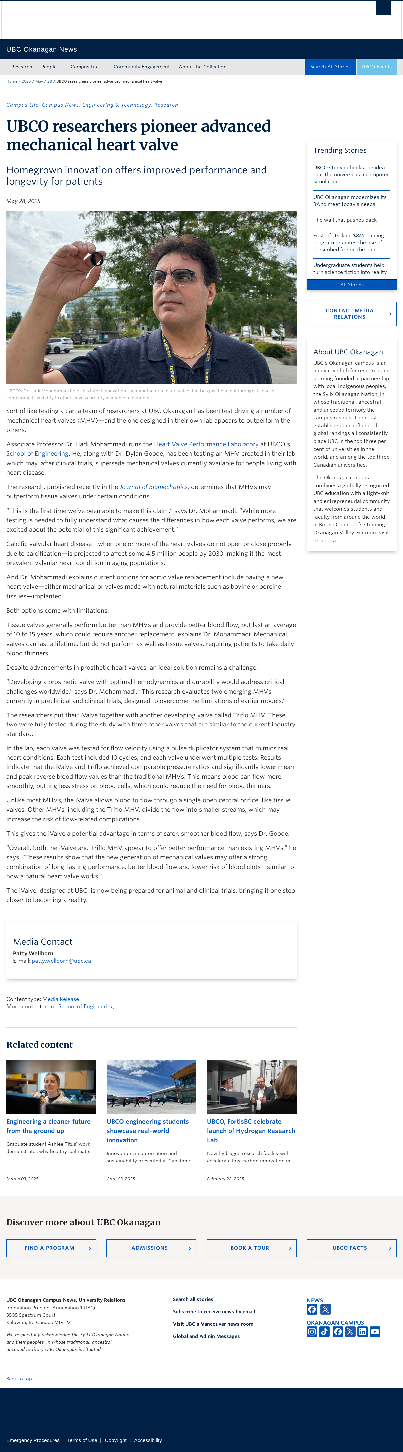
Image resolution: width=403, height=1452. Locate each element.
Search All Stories (330, 66)
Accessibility (148, 1440)
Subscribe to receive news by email (214, 1311)
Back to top (22, 1378)
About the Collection (203, 66)
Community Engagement (142, 66)
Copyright (115, 1440)
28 (49, 81)
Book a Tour (250, 1248)
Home (11, 81)
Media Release (60, 999)
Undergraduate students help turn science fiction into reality (350, 268)
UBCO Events (377, 66)
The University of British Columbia (20, 20)
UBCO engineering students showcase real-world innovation (148, 1131)
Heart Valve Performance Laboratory (206, 444)
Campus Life (85, 66)
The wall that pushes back (345, 220)
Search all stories (193, 1299)
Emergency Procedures (33, 1440)
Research (21, 66)
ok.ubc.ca (324, 541)
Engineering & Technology (116, 105)
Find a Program (50, 1248)
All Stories (352, 284)
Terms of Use (82, 1440)
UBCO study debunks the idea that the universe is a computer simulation (351, 175)
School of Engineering (37, 453)
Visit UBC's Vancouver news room (213, 1324)
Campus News (60, 105)
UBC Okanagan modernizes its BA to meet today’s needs (350, 200)
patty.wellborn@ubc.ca (61, 961)
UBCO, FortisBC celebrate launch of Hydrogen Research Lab (251, 1131)
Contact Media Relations (350, 314)
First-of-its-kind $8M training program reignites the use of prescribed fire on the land (348, 243)
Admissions (149, 1248)
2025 (26, 81)
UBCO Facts (350, 1248)
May (39, 81)
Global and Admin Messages (206, 1336)
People (49, 66)
